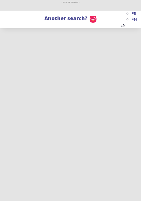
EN (134, 19)
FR (134, 13)
